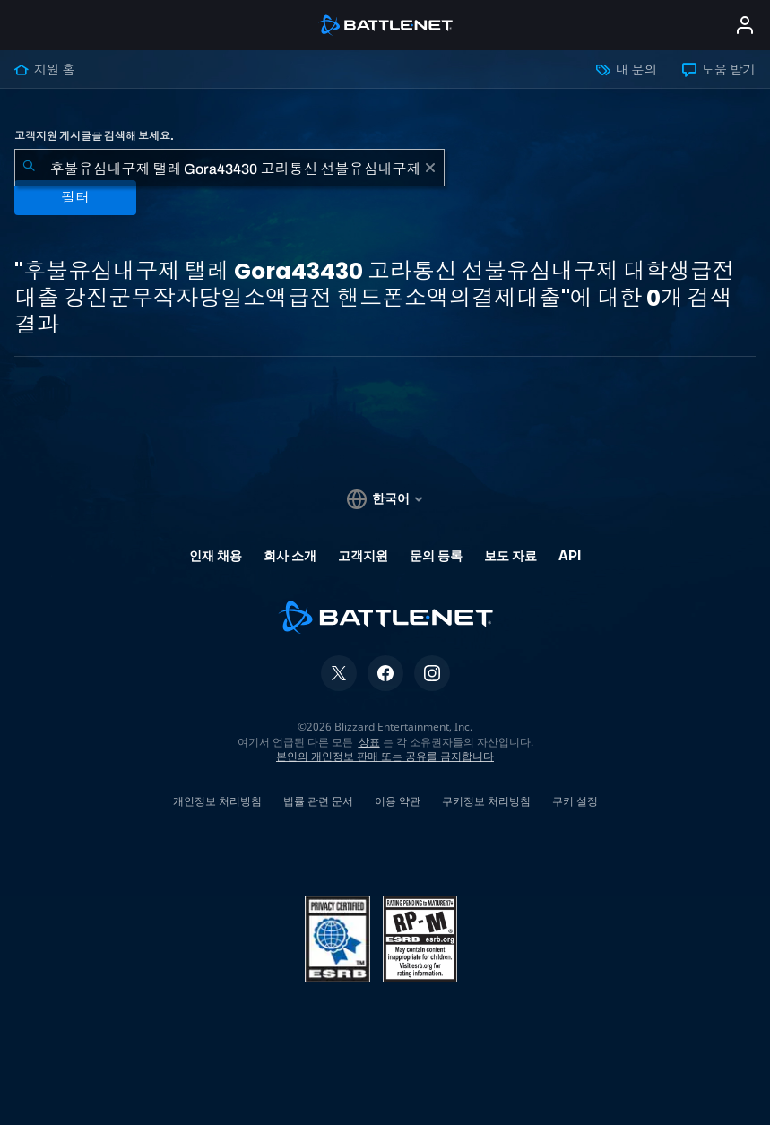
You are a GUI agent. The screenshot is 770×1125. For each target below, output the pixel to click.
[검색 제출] (28, 167)
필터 (75, 197)
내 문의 (626, 70)
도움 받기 (719, 70)
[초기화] (430, 167)
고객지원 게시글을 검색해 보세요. (94, 136)
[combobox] (229, 167)
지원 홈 (44, 70)
